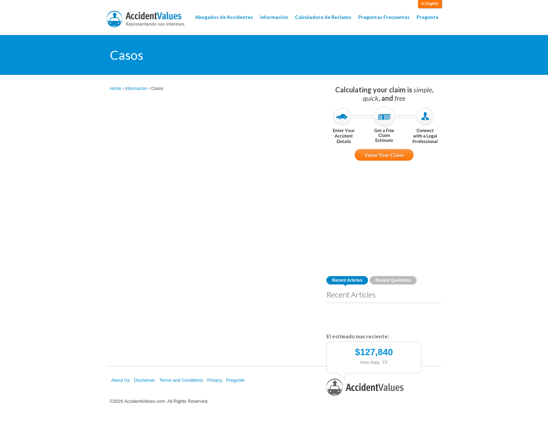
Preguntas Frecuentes (384, 17)
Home (115, 88)
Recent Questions (393, 280)
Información (136, 88)
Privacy (214, 380)
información (274, 17)
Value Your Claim (384, 155)
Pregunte (427, 17)
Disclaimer (144, 380)
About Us (120, 380)
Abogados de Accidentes (224, 17)
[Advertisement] (384, 218)
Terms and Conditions (181, 380)
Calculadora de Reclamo (323, 17)
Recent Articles (347, 280)
